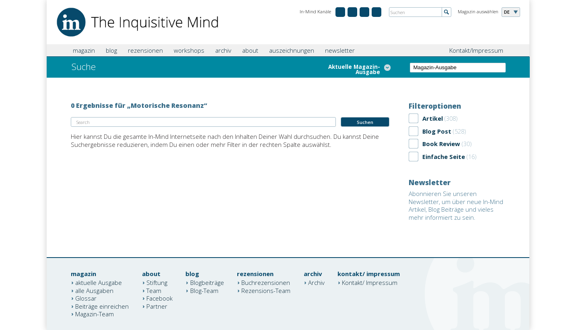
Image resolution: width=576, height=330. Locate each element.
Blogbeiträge (207, 282)
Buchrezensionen (265, 282)
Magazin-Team (94, 314)
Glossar (86, 298)
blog (111, 50)
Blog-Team (204, 290)
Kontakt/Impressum (476, 50)
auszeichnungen (291, 50)
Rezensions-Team (265, 290)
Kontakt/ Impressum (369, 282)
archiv (223, 50)
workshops (189, 50)
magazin (84, 50)
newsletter (340, 50)
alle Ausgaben (94, 290)
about (250, 50)
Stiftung (156, 282)
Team (153, 290)
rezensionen (145, 50)
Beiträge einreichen (102, 306)
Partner (156, 306)
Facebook (159, 298)
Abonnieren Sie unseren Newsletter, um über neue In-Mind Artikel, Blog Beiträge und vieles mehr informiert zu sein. (456, 205)
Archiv (316, 282)
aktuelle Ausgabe (98, 282)
